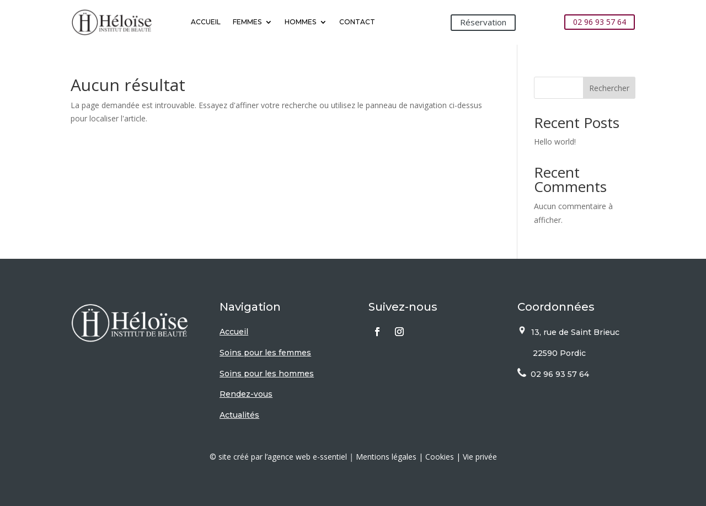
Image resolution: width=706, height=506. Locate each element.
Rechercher (609, 88)
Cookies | (444, 456)
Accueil (206, 22)
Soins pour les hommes (267, 374)
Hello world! (555, 141)
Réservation (483, 22)
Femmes (247, 22)
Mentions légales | (390, 456)
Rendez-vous (246, 394)
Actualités (239, 415)
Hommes (300, 22)
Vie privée (480, 456)
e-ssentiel (330, 456)
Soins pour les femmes (265, 353)
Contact (357, 22)
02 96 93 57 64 (599, 22)
